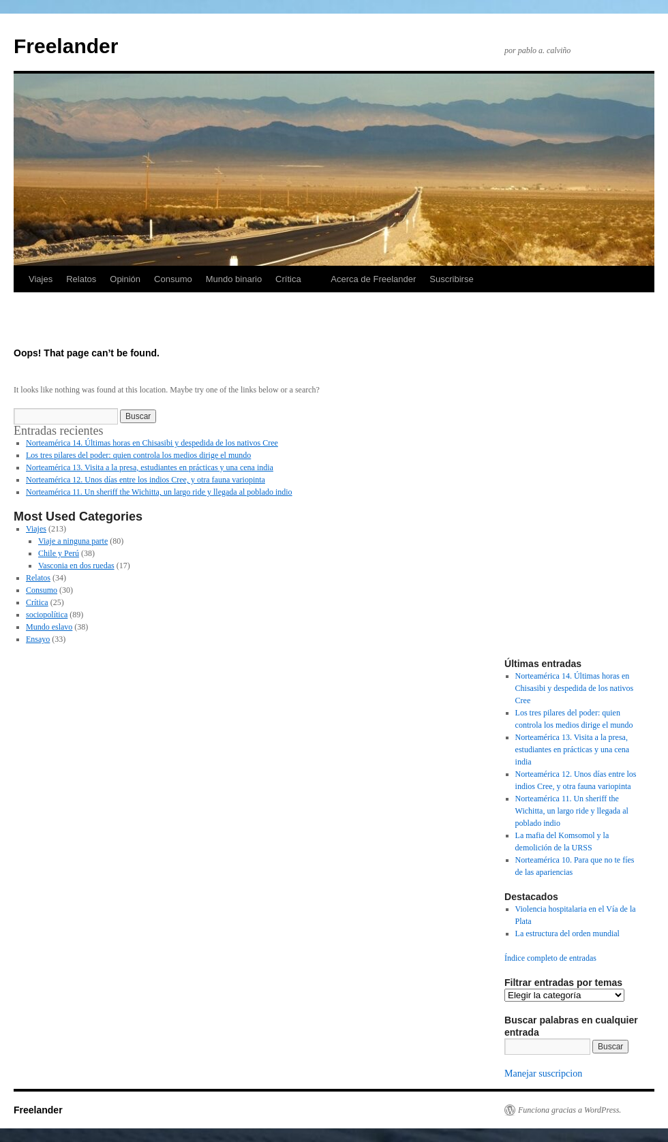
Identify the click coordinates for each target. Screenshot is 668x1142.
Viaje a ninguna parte (73, 541)
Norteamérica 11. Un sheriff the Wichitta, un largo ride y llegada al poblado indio (159, 492)
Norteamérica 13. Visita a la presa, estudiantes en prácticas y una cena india (149, 467)
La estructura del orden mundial (567, 933)
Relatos (81, 279)
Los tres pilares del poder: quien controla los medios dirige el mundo (138, 455)
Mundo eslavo (49, 627)
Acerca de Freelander (373, 279)
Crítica (288, 279)
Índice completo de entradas (550, 958)
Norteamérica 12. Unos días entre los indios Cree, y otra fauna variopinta (145, 479)
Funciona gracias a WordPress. (569, 1110)
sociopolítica (46, 614)
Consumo (173, 279)
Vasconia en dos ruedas (76, 565)
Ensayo (38, 639)
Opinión (125, 279)
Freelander (66, 46)
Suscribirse (451, 279)
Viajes (40, 279)
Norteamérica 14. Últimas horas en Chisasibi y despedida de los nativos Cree (152, 443)
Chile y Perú (58, 553)
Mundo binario (234, 279)
